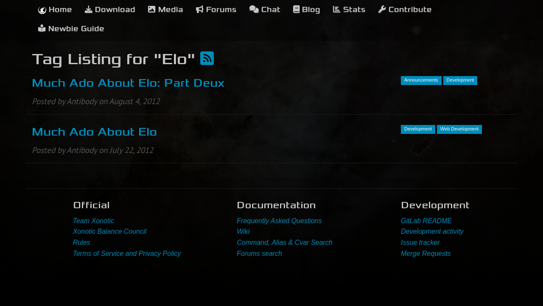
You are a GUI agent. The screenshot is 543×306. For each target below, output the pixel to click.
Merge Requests (426, 253)
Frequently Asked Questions (279, 220)
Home (55, 9)
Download (110, 9)
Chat (264, 9)
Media (165, 9)
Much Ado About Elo (94, 132)
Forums (216, 9)
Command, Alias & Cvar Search (284, 242)
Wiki (243, 231)
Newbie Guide (71, 28)
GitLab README (426, 220)
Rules (81, 242)
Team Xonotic (93, 220)
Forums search (259, 253)
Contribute (405, 9)
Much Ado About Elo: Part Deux (128, 83)
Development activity (432, 231)
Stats (349, 9)
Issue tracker (420, 242)
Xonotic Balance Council (109, 231)
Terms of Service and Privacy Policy (127, 253)
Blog (306, 9)
